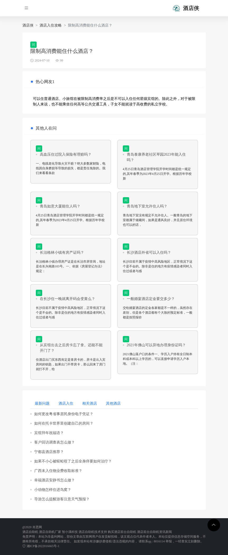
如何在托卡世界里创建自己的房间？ (63, 423)
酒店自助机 (30, 532)
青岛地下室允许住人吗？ (147, 206)
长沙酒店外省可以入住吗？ (149, 252)
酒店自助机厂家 (50, 532)
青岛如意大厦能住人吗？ (60, 206)
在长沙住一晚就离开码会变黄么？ (67, 299)
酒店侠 (27, 25)
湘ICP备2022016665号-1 (41, 546)
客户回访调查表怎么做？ (54, 442)
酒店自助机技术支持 (93, 532)
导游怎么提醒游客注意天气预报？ (62, 499)
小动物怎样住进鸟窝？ (52, 490)
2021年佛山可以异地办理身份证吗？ (156, 345)
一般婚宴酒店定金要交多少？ (151, 299)
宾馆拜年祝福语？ (49, 433)
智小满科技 (70, 532)
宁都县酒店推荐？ (49, 452)
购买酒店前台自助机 (122, 532)
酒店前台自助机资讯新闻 (154, 532)
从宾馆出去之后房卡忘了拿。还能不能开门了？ (71, 348)
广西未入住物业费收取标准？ (58, 471)
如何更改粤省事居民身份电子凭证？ (63, 414)
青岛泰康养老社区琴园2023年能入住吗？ (156, 157)
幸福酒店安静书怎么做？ (54, 480)
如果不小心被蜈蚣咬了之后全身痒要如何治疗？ (73, 461)
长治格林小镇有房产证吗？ (62, 252)
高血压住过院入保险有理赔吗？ (65, 154)
